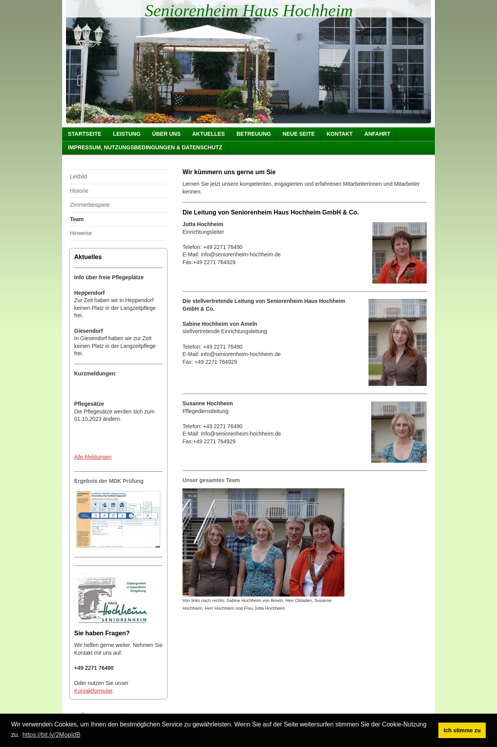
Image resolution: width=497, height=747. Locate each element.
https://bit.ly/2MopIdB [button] (51, 734)
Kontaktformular (93, 691)
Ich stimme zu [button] (462, 730)
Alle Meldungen (93, 457)
